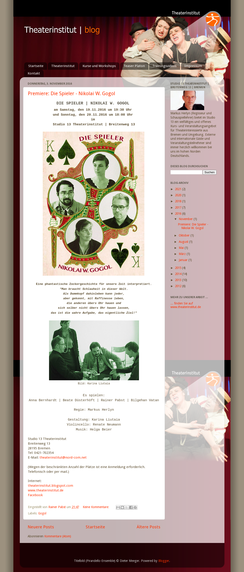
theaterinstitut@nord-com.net (63, 457)
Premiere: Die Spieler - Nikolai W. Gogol (71, 93)
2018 (178, 201)
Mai (182, 248)
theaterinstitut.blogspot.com (50, 486)
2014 (178, 274)
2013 (178, 280)
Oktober (184, 235)
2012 (178, 286)
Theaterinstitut (63, 66)
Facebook (35, 495)
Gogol (42, 513)
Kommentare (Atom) (57, 536)
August (184, 241)
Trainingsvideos (164, 66)
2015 (178, 268)
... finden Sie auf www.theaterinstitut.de (185, 305)
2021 (178, 189)
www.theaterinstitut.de (45, 490)
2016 (178, 213)
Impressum (193, 66)
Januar (183, 260)
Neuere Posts (41, 526)
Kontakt (34, 73)
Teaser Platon (134, 66)
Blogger (163, 561)
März (183, 254)
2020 (178, 195)
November (186, 219)
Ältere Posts (148, 526)
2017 (178, 207)
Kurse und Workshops (99, 66)
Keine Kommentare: (96, 507)
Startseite (35, 66)
